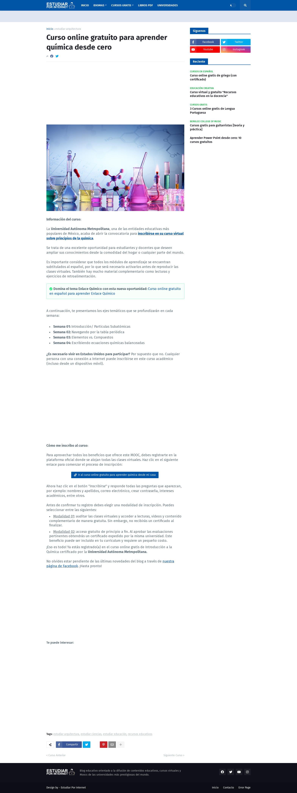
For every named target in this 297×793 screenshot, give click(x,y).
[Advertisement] (115, 93)
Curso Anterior (57, 755)
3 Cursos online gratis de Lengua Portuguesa (212, 110)
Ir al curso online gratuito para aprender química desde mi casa (117, 474)
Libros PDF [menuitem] (145, 5)
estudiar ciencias (91, 734)
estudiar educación (114, 734)
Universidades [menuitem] (167, 5)
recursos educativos (140, 734)
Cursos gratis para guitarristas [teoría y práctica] (217, 127)
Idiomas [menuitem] (98, 5)
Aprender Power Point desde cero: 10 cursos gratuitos (215, 140)
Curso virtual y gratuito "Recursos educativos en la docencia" (213, 94)
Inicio (49, 29)
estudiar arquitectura (68, 29)
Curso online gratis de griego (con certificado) (213, 77)
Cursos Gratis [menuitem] (121, 5)
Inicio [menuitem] (85, 5)
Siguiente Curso (172, 755)
